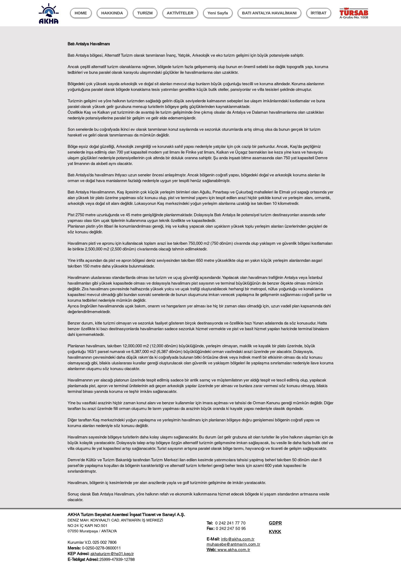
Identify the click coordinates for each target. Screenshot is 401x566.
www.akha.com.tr (233, 549)
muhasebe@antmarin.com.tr (233, 544)
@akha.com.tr (241, 539)
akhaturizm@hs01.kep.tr (112, 553)
